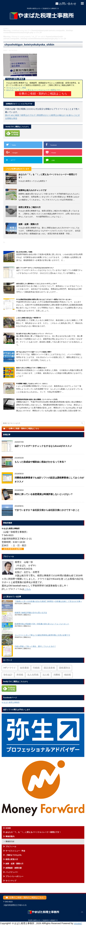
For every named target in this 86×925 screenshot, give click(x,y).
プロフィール (10, 846)
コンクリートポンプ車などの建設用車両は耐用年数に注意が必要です (42, 635)
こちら (27, 589)
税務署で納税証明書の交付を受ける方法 (31, 613)
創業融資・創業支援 (13, 868)
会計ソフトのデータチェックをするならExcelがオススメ (35, 268)
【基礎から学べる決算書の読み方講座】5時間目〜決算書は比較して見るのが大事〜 (48, 601)
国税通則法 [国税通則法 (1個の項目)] (64, 668)
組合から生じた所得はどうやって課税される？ (31, 368)
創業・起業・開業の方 (28, 224)
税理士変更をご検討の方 (29, 207)
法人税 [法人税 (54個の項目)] (46, 675)
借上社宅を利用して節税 (24, 252)
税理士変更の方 (11, 859)
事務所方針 (9, 841)
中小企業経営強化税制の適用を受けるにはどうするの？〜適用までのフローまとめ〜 (44, 299)
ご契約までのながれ (13, 855)
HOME (8, 828)
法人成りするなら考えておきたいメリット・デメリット (34, 333)
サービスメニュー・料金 (16, 88)
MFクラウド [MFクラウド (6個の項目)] (9, 668)
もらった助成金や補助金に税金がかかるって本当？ (40, 462)
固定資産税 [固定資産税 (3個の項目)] (49, 668)
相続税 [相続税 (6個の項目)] (67, 675)
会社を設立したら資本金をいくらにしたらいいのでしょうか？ (36, 283)
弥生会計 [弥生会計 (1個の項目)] (7, 675)
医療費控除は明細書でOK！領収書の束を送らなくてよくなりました (42, 624)
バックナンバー (11, 872)
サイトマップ (10, 881)
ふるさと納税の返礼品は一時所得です (28, 318)
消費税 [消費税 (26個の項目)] (56, 675)
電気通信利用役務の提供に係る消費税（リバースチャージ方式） (37, 399)
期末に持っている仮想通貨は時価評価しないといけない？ (44, 494)
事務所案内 (9, 836)
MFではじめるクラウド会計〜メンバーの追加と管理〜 (34, 352)
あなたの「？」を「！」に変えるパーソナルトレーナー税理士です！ (34, 90)
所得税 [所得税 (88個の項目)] (19, 675)
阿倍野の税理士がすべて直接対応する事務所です (43, 920)
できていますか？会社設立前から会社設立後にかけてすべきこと (47, 510)
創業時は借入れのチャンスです (32, 190)
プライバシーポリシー (14, 876)
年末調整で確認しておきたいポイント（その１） (32, 383)
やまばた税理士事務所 (11, 702)
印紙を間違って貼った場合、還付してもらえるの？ (35, 646)
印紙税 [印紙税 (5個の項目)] (36, 668)
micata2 (78, 923)
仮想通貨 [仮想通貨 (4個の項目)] (24, 668)
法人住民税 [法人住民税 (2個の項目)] (33, 675)
